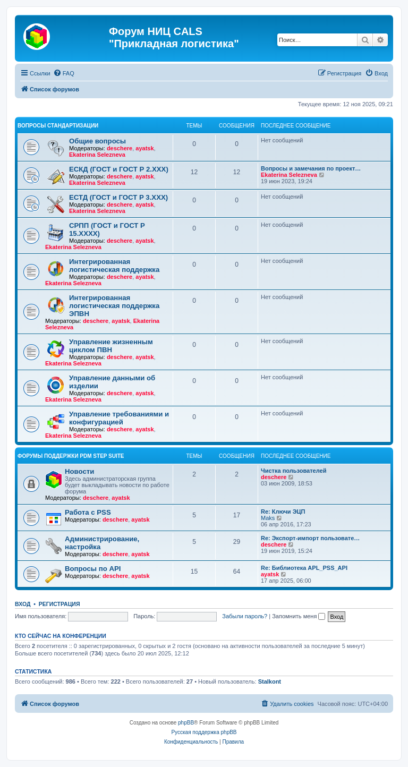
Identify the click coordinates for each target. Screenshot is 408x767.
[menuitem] (63, 73)
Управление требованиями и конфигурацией (119, 418)
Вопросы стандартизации (58, 126)
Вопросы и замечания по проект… (311, 168)
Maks (268, 518)
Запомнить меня (298, 616)
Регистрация (59, 604)
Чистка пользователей (293, 470)
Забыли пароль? (244, 616)
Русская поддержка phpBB (203, 732)
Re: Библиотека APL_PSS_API (304, 568)
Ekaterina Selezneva (97, 154)
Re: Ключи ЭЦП (283, 511)
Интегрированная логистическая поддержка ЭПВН (114, 306)
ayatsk (144, 148)
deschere (119, 148)
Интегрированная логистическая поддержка (114, 266)
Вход (22, 604)
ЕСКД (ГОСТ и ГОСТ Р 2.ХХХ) (118, 169)
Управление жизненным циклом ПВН (111, 346)
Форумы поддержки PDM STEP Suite (71, 456)
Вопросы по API (93, 569)
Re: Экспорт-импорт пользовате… (310, 538)
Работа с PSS (88, 512)
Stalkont (269, 681)
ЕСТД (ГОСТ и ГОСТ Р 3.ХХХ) (118, 197)
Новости (79, 471)
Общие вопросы (97, 141)
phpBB (186, 723)
